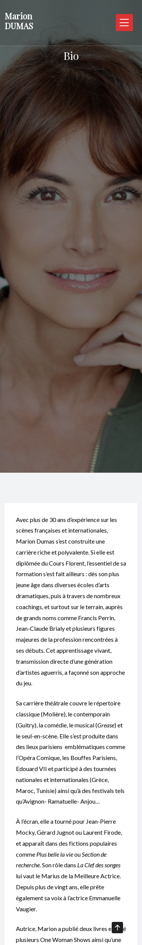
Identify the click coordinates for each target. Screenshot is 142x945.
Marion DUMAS (19, 21)
